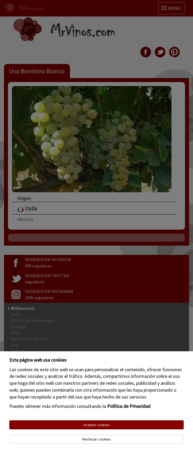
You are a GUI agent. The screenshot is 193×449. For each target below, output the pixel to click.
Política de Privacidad (128, 406)
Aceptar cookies (96, 424)
